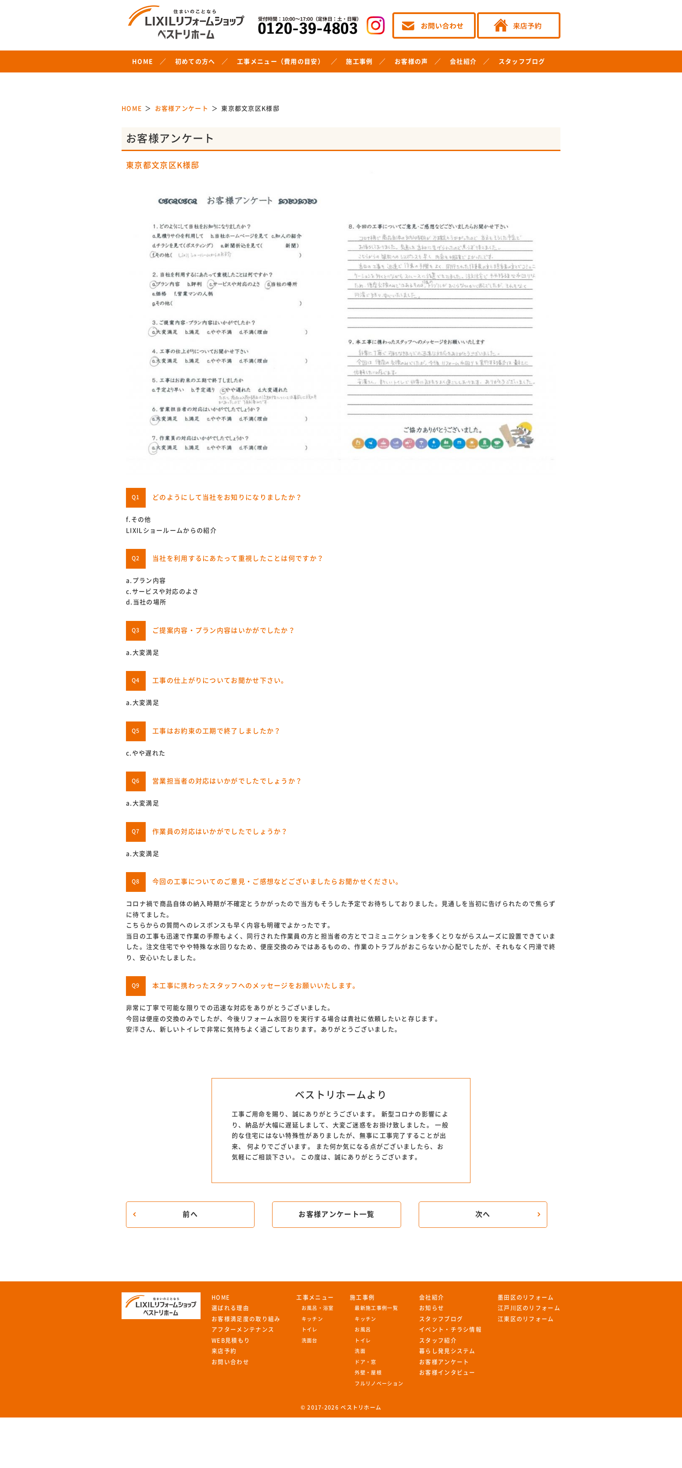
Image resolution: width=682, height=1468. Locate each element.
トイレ (310, 1329)
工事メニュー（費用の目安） (280, 61)
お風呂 (363, 1329)
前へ (190, 1214)
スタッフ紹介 (438, 1340)
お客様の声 (411, 61)
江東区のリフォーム (526, 1319)
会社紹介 (463, 61)
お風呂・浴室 (318, 1308)
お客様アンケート (444, 1362)
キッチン (312, 1319)
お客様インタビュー (447, 1372)
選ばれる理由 (230, 1308)
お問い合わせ (230, 1362)
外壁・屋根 (368, 1372)
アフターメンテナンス (243, 1329)
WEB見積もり (231, 1340)
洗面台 (310, 1340)
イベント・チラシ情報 (450, 1329)
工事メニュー (315, 1297)
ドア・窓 (365, 1362)
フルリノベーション (379, 1383)
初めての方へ (195, 61)
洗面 (360, 1351)
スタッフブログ (522, 61)
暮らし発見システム (447, 1351)
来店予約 (224, 1351)
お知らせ (431, 1308)
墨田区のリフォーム (526, 1297)
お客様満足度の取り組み (246, 1319)
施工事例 (359, 61)
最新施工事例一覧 (376, 1308)
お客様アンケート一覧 (336, 1214)
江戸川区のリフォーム (529, 1308)
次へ (483, 1214)
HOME (142, 61)
